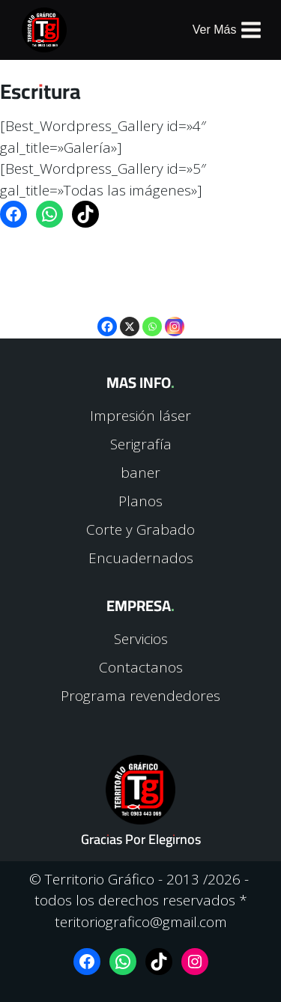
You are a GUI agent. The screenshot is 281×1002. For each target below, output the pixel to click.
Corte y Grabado (140, 529)
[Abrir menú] (227, 30)
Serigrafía (141, 444)
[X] (129, 315)
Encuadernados (140, 558)
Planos (140, 501)
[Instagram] (174, 315)
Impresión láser (140, 415)
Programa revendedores (140, 695)
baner (140, 472)
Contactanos (141, 667)
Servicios (141, 639)
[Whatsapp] (152, 315)
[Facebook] (107, 315)
